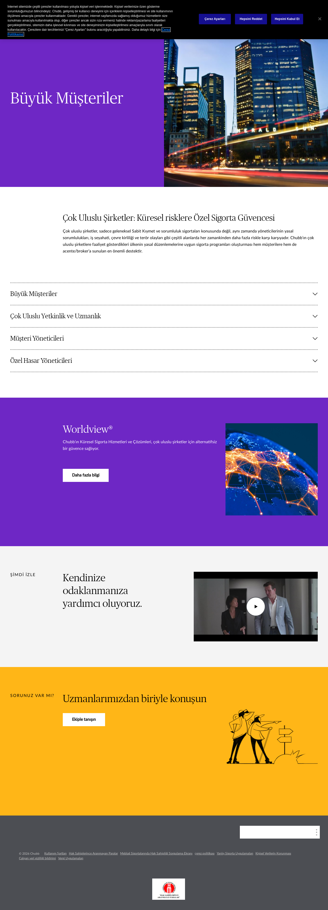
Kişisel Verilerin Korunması (273, 853)
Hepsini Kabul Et (287, 19)
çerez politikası (204, 853)
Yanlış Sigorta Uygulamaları (235, 853)
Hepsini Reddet (251, 19)
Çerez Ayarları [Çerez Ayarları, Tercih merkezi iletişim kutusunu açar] (214, 19)
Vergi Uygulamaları (70, 858)
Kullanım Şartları (55, 853)
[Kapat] (319, 19)
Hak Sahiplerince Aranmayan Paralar (93, 853)
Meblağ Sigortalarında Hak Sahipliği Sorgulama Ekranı (156, 853)
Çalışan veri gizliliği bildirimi (37, 858)
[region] (164, 19)
